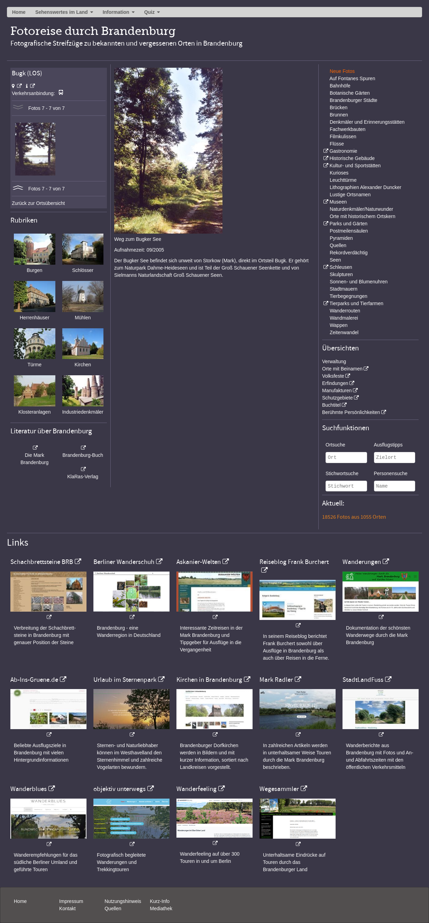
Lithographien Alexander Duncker (365, 187)
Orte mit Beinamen (342, 368)
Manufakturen (337, 390)
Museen (338, 202)
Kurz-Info (160, 901)
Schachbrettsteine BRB (41, 562)
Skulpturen (341, 274)
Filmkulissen (343, 136)
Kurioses (339, 173)
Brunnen (339, 114)
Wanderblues (28, 789)
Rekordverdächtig (349, 252)
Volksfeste (333, 376)
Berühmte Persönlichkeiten (351, 412)
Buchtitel (331, 405)
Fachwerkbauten (348, 129)
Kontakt (67, 908)
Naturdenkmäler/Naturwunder (361, 209)
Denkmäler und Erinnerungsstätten (367, 122)
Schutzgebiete (337, 398)
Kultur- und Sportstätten (355, 165)
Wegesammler (279, 789)
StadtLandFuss (363, 680)
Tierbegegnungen (348, 296)
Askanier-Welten (198, 562)
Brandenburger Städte (353, 100)
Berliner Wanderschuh (123, 562)
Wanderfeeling (196, 789)
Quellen (338, 245)
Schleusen (340, 267)
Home (19, 12)
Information (116, 12)
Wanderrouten (345, 310)
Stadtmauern (343, 289)
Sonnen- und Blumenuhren (358, 281)
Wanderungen (362, 562)
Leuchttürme (343, 180)
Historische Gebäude (352, 158)
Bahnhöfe (340, 85)
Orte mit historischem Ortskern (362, 216)
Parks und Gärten (348, 223)
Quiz (149, 12)
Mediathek (161, 908)
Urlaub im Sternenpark (124, 680)
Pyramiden (341, 238)
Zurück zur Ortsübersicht (38, 203)
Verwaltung (334, 361)
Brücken (338, 107)
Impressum (71, 901)
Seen (335, 260)
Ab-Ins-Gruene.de (34, 680)
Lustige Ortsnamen (350, 194)
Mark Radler (276, 680)
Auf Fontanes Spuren (352, 78)
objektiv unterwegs (119, 789)
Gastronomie (343, 151)
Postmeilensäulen (349, 231)
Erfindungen (335, 383)
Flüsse (337, 144)
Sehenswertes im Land (61, 12)
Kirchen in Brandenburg (209, 680)
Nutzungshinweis (122, 901)
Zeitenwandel (344, 332)
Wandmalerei (344, 318)
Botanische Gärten (350, 93)
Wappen (339, 325)
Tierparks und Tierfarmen (356, 303)
